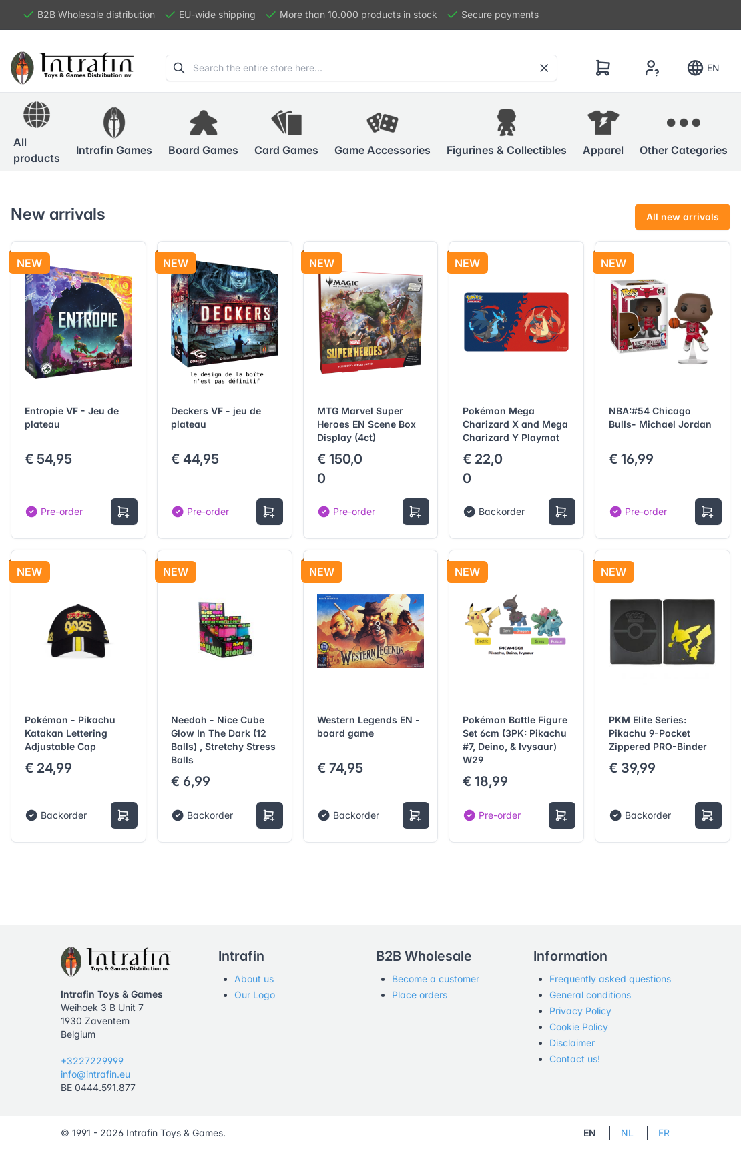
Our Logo (254, 994)
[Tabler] (72, 68)
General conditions (590, 994)
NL (627, 1132)
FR (664, 1132)
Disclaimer (572, 1042)
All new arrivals (682, 216)
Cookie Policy (578, 1026)
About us (254, 978)
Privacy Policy (580, 1010)
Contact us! (574, 1058)
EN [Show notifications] (703, 68)
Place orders (419, 994)
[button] (114, 132)
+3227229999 (92, 1060)
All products (36, 131)
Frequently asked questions (610, 978)
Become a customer (435, 978)
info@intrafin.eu (95, 1074)
